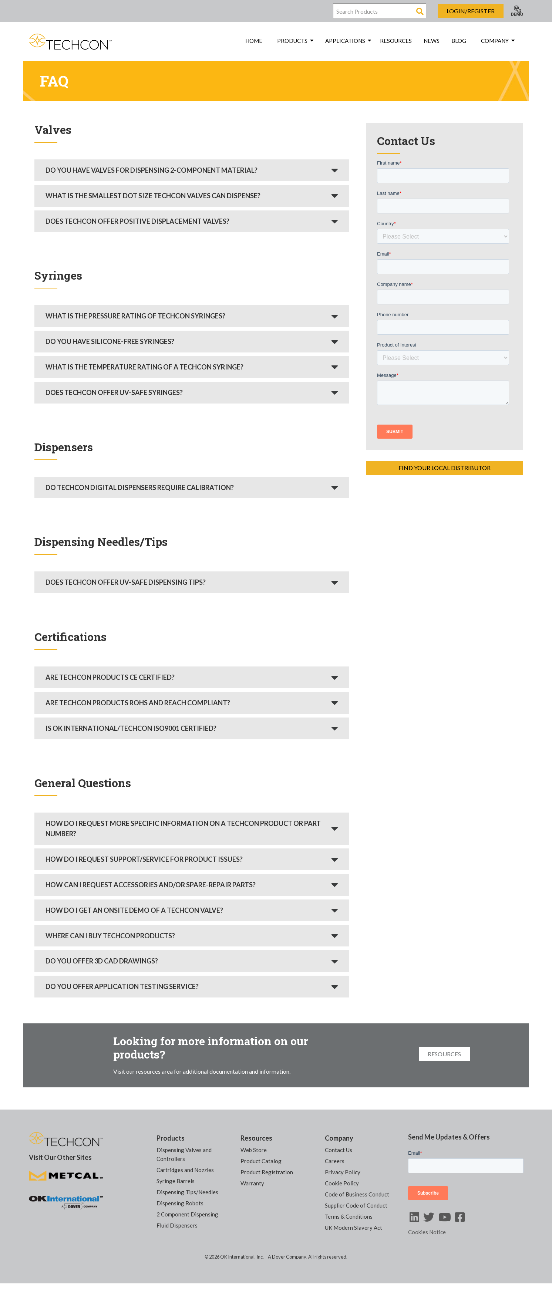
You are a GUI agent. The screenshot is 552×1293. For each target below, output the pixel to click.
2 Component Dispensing (187, 1214)
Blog (458, 40)
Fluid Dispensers (177, 1225)
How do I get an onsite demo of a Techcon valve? (134, 910)
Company (339, 1138)
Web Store (253, 1150)
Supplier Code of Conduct (356, 1205)
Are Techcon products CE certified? (110, 677)
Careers (334, 1161)
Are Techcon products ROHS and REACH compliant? (138, 703)
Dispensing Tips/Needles (187, 1192)
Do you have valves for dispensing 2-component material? (152, 170)
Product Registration (266, 1172)
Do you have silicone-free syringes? (110, 341)
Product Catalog (261, 1161)
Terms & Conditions (349, 1216)
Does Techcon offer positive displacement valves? (137, 221)
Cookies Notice (427, 1232)
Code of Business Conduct (357, 1194)
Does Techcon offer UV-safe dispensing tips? (126, 582)
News (432, 40)
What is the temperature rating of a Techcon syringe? (144, 367)
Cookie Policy (342, 1183)
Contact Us (338, 1150)
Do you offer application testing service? (122, 986)
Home (253, 40)
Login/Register (471, 10)
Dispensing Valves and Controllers (184, 1154)
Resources (396, 40)
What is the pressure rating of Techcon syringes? (135, 316)
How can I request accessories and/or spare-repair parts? (151, 885)
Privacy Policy (342, 1172)
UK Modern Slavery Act (353, 1227)
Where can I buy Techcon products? (110, 936)
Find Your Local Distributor (444, 467)
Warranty (252, 1183)
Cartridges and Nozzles (185, 1170)
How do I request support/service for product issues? (144, 859)
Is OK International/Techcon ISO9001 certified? (131, 728)
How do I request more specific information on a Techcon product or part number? (183, 828)
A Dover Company (287, 1257)
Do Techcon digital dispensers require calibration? (140, 487)
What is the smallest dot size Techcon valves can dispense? (153, 196)
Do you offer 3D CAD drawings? (102, 961)
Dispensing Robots (179, 1203)
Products (170, 1138)
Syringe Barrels (175, 1181)
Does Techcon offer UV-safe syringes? (114, 392)
